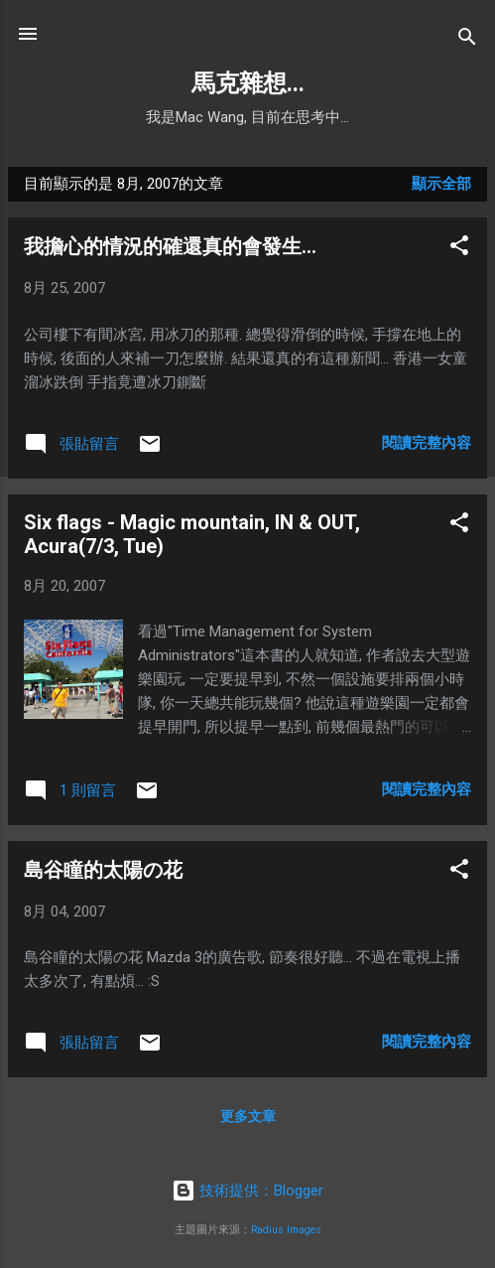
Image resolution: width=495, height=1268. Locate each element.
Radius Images (286, 1229)
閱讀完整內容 (426, 443)
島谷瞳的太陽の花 (103, 870)
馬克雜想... (248, 83)
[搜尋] (467, 40)
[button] (459, 248)
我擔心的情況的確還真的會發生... (170, 246)
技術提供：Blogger (247, 1190)
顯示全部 (441, 184)
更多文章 (248, 1116)
